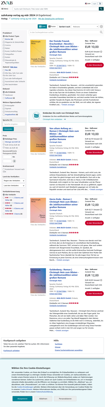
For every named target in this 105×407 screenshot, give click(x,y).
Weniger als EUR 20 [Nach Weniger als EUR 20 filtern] (12, 142)
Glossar (57, 347)
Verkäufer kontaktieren (58, 80)
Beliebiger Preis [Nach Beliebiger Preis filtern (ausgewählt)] (10, 139)
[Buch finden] (101, 9)
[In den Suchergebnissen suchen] (66, 32)
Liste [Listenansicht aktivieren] (42, 26)
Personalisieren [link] (65, 399)
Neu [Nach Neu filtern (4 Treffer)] (7, 70)
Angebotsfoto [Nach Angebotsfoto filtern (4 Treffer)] (10, 114)
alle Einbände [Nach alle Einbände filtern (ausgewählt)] (9, 92)
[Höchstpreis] (7, 161)
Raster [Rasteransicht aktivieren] (52, 26)
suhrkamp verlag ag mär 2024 (23, 18)
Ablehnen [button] (43, 399)
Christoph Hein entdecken (54, 119)
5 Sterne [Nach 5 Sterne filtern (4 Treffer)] (13, 214)
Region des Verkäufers (12, 181)
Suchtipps (58, 344)
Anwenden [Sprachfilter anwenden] (8, 129)
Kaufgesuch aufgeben (11, 350)
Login (94, 3)
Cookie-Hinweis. (26, 389)
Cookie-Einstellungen (25, 387)
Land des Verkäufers (11, 185)
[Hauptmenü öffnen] (5, 9)
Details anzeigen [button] (68, 105)
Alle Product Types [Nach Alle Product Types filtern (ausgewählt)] (11, 36)
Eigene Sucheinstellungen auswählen (69, 350)
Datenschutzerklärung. (44, 392)
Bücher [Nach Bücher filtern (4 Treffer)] (8, 39)
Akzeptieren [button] (22, 399)
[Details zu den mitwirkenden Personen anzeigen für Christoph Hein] (55, 55)
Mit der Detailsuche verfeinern (51, 18)
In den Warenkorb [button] (94, 65)
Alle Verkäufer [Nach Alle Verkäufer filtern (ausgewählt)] (10, 195)
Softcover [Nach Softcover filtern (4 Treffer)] (9, 98)
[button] (101, 32)
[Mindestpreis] (7, 156)
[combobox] (56, 9)
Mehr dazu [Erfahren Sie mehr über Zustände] (13, 67)
